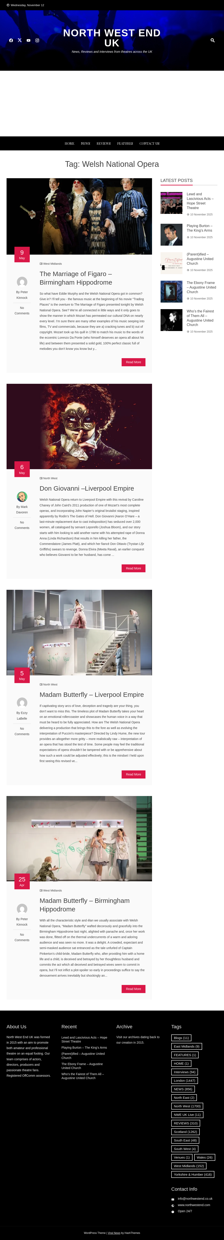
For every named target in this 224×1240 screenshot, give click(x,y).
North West (50, 478)
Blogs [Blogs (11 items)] (181, 1038)
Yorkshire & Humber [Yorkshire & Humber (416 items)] (193, 1174)
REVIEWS (104, 143)
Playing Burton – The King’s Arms (84, 1047)
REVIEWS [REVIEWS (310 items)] (186, 1123)
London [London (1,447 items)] (184, 1080)
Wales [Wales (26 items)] (205, 1157)
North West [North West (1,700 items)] (187, 1106)
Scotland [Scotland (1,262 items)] (185, 1132)
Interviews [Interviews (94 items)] (184, 1072)
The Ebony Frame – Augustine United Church (201, 287)
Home (69, 143)
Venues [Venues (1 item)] (182, 1157)
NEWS (85, 143)
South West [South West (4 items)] (185, 1149)
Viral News (114, 1233)
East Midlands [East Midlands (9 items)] (187, 1046)
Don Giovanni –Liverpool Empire (87, 488)
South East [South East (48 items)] (185, 1140)
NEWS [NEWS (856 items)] (183, 1089)
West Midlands (52, 263)
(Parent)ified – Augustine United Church (200, 258)
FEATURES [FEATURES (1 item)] (185, 1055)
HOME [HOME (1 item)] (181, 1063)
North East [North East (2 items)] (184, 1097)
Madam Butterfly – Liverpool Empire (92, 694)
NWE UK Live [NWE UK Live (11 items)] (187, 1115)
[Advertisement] (112, 103)
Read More (133, 362)
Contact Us (149, 143)
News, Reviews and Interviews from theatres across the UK (112, 51)
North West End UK (112, 38)
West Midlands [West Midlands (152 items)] (189, 1166)
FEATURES (125, 143)
